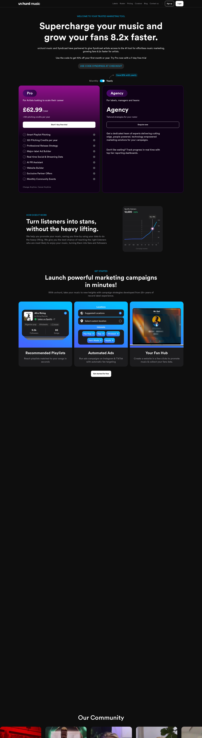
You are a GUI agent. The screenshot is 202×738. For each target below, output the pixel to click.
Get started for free (101, 374)
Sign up (169, 3)
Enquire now (143, 125)
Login (180, 3)
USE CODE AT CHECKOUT (101, 66)
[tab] (97, 81)
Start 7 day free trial (59, 125)
